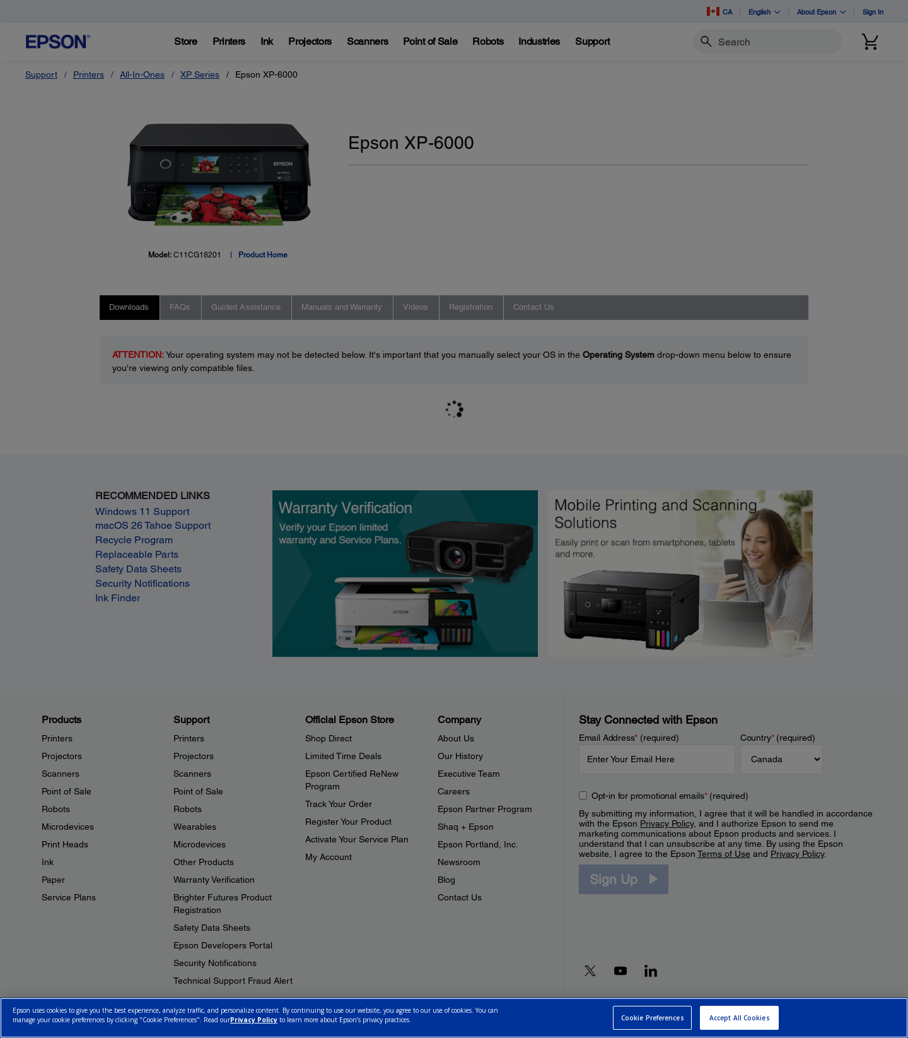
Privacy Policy (253, 1019)
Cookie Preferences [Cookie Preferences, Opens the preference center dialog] (652, 1017)
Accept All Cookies (739, 1017)
